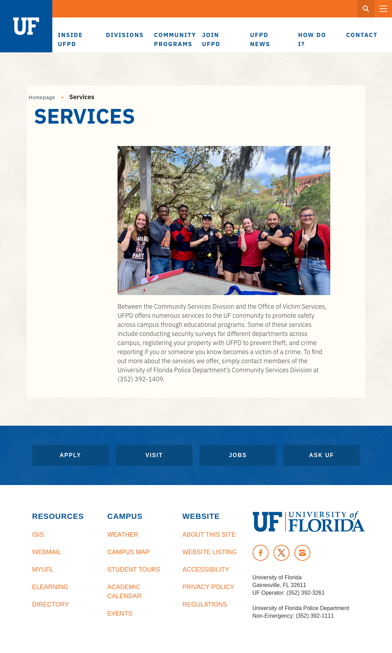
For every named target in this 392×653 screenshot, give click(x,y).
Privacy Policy (208, 587)
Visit (154, 455)
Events (120, 613)
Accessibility (205, 569)
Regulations (204, 604)
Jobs (238, 455)
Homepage (42, 97)
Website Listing (209, 552)
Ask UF (321, 455)
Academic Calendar (124, 592)
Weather (122, 534)
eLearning (50, 587)
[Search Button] (366, 8)
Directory (50, 604)
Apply (70, 455)
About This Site (208, 534)
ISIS (38, 534)
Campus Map (128, 552)
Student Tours (133, 569)
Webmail (46, 552)
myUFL (42, 569)
